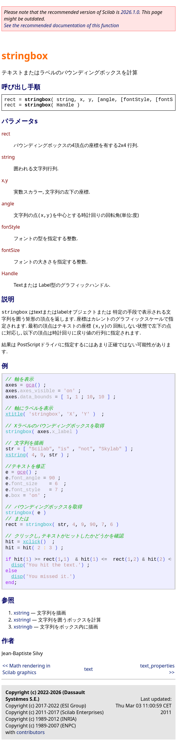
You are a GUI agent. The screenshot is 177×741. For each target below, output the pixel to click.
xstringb (23, 626)
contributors (31, 732)
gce (21, 472)
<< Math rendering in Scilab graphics (26, 669)
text (88, 669)
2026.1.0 (130, 12)
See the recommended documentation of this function (61, 25)
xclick (32, 542)
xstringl (22, 619)
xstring (15, 455)
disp (17, 565)
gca (30, 385)
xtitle (14, 414)
